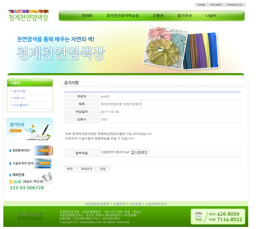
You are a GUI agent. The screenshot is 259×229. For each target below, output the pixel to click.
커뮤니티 (19, 98)
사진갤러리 (20, 105)
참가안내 (184, 15)
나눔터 (211, 15)
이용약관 (119, 204)
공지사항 (19, 91)
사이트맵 (135, 204)
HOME (87, 15)
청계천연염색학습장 (123, 15)
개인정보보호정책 (97, 204)
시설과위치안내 (156, 204)
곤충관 (158, 15)
